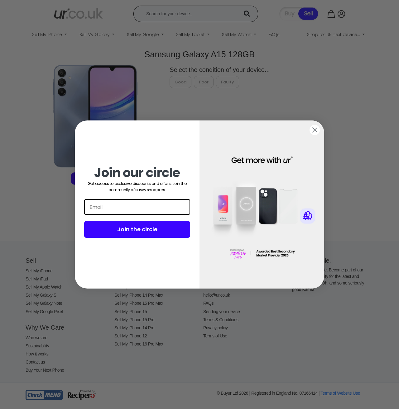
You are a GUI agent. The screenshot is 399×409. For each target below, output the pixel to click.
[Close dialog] (314, 130)
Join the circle (137, 229)
